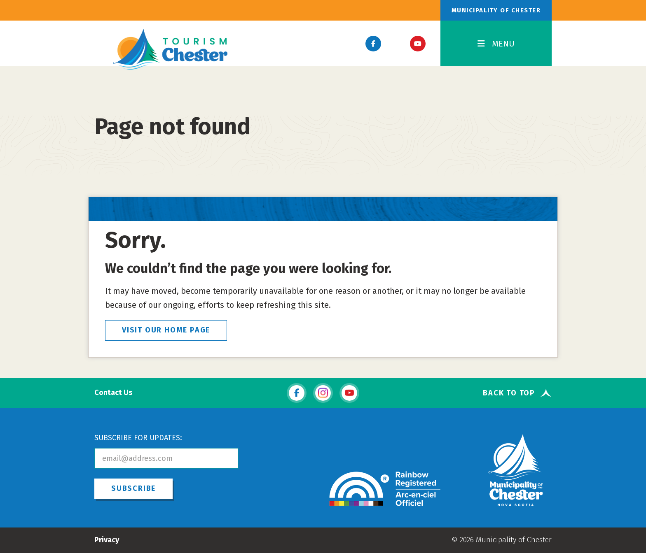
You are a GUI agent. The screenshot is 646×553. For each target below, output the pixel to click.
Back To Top (509, 393)
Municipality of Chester (496, 10)
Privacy (106, 539)
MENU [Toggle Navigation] (496, 44)
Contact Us (113, 392)
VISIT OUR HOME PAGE (166, 330)
